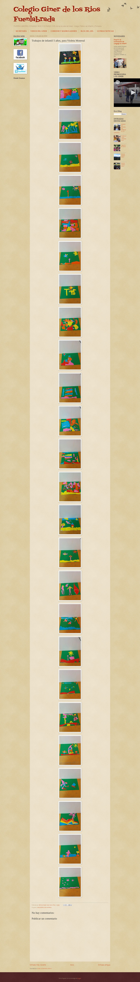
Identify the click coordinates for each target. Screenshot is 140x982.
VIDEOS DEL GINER (38, 31)
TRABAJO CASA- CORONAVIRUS (123, 138)
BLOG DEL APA (87, 31)
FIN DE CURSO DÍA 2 (123, 155)
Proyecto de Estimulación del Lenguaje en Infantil (120, 42)
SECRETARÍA (21, 31)
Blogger (79, 978)
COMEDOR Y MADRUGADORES (64, 31)
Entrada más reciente (38, 965)
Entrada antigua (104, 965)
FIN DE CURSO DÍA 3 (123, 165)
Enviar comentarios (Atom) (44, 968)
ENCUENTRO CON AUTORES (44, 907)
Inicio (72, 965)
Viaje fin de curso (123, 146)
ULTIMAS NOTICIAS (105, 31)
